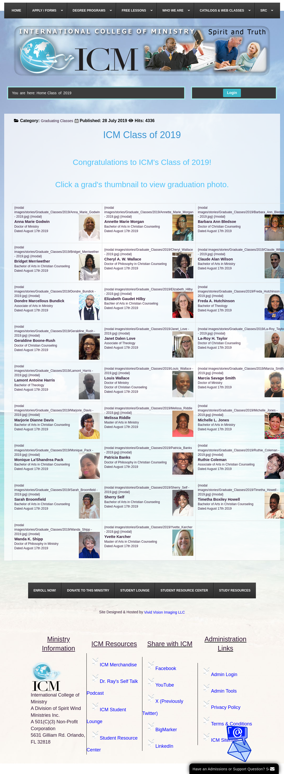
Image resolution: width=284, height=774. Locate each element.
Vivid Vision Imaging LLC (164, 612)
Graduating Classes (57, 121)
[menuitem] (17, 10)
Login (232, 93)
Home (41, 93)
